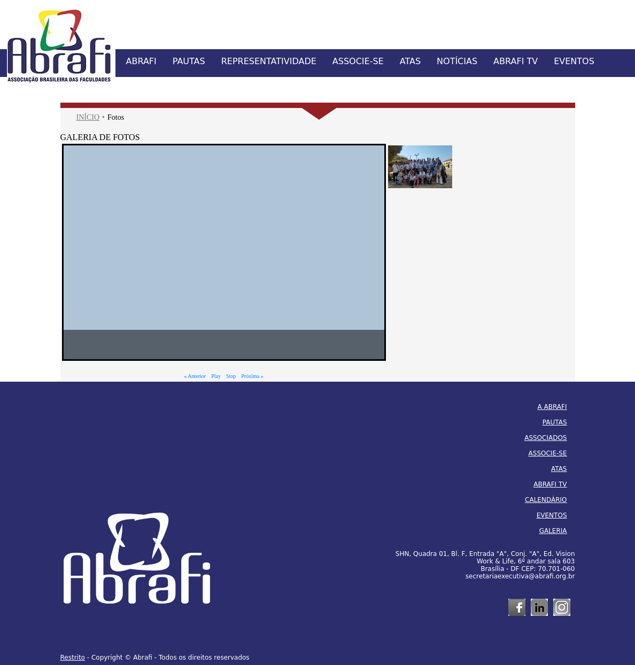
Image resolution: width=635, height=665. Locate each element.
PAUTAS (189, 61)
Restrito (72, 657)
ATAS (410, 61)
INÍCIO (88, 117)
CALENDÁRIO (546, 500)
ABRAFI (141, 61)
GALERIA (553, 531)
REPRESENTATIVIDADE (268, 61)
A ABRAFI (552, 407)
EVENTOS (574, 61)
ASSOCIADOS (545, 438)
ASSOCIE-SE (358, 61)
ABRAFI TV (515, 61)
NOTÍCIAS (457, 61)
